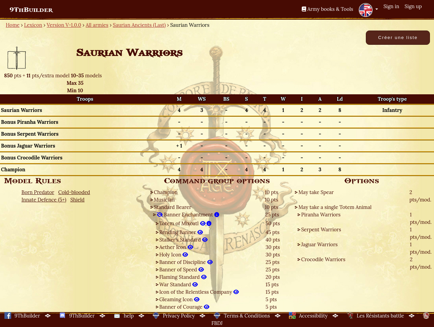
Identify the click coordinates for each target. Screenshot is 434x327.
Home (13, 25)
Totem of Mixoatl (185, 223)
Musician (164, 199)
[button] (368, 10)
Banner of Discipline (186, 262)
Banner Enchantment (188, 214)
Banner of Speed (181, 269)
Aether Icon (176, 247)
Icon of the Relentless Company (199, 292)
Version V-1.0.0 (64, 25)
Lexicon (33, 25)
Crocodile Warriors (323, 259)
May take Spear (316, 192)
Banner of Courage (184, 307)
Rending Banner (181, 232)
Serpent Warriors (321, 229)
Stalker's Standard (183, 239)
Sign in (391, 6)
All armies (97, 25)
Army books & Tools (327, 9)
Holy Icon (173, 254)
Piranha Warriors (320, 214)
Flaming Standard (182, 277)
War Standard (178, 284)
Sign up (413, 6)
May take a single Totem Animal (334, 207)
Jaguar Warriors (319, 244)
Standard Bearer (173, 207)
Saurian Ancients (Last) (139, 25)
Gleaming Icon (179, 299)
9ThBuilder (31, 9)
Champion (166, 192)
